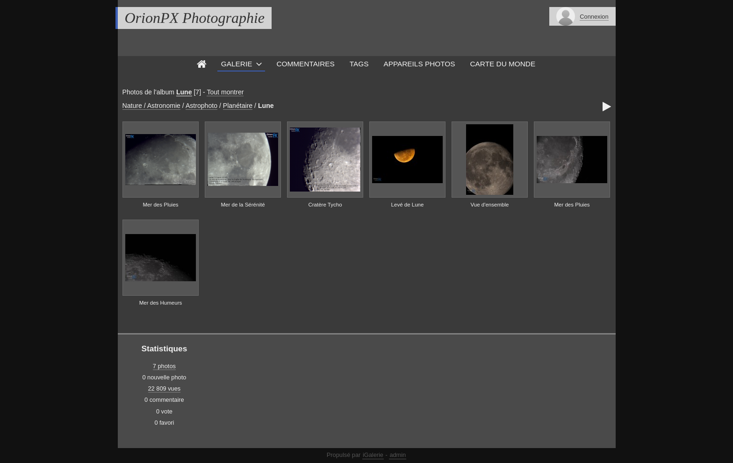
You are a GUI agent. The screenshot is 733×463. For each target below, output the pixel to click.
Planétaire (237, 105)
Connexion (594, 16)
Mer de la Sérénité (243, 204)
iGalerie (373, 454)
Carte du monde (503, 64)
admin (397, 454)
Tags (359, 64)
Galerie (236, 64)
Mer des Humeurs (160, 303)
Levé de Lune (407, 204)
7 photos (164, 366)
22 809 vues (164, 388)
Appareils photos (419, 64)
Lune (184, 92)
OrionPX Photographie (195, 17)
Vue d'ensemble (490, 204)
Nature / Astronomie (151, 105)
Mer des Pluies (160, 204)
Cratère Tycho (325, 204)
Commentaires (305, 64)
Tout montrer (225, 92)
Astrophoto (201, 105)
